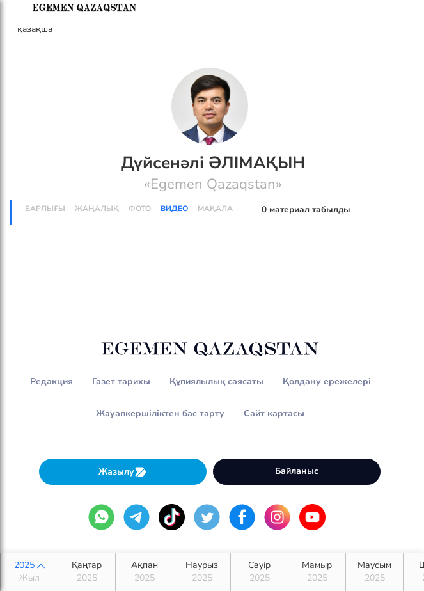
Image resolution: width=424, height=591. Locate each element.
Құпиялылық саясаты (216, 381)
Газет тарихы (121, 381)
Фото (140, 208)
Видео (174, 208)
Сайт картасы (274, 413)
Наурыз (202, 572)
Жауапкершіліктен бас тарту (160, 413)
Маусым (374, 572)
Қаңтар (87, 572)
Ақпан (144, 572)
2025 (29, 572)
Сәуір (259, 572)
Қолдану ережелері (327, 381)
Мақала (215, 208)
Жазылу (122, 471)
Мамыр (317, 572)
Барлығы (45, 208)
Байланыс (296, 471)
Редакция (51, 381)
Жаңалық (97, 208)
